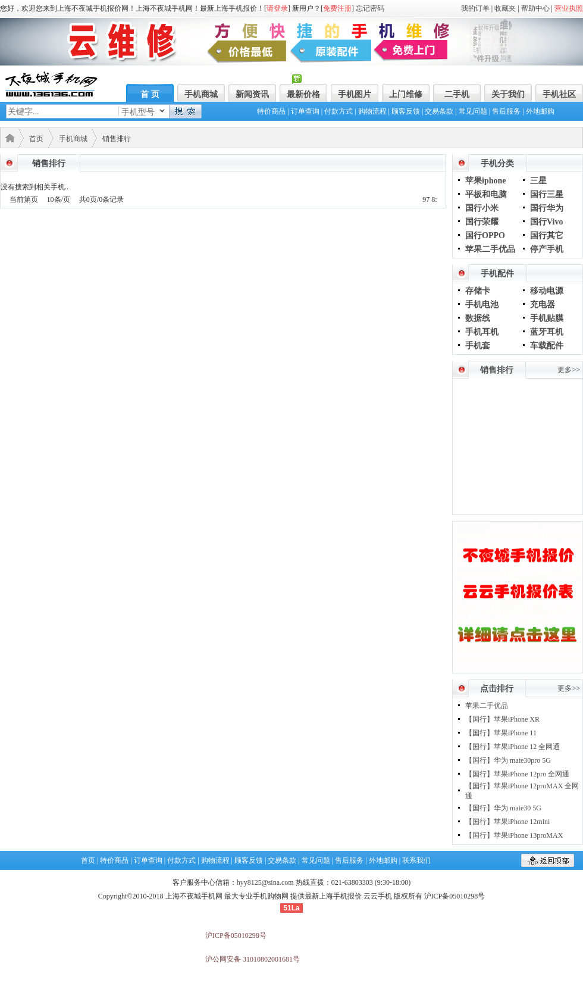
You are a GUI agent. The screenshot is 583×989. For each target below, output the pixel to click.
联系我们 (416, 860)
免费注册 (337, 8)
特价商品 (271, 111)
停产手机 (546, 249)
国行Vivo (546, 221)
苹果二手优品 (490, 249)
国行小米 (482, 208)
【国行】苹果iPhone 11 (501, 733)
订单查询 (305, 111)
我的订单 (475, 8)
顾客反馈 (405, 111)
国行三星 (546, 194)
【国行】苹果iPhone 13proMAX (514, 835)
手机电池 (482, 304)
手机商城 (201, 94)
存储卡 (477, 290)
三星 (538, 180)
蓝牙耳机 (546, 331)
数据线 (477, 318)
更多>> (568, 370)
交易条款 (439, 111)
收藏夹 (505, 8)
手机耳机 (482, 331)
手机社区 (559, 94)
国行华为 (546, 208)
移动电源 (546, 290)
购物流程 (372, 111)
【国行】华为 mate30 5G (503, 808)
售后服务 (506, 111)
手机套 (477, 345)
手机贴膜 (546, 318)
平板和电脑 (486, 194)
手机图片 (354, 94)
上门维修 (405, 94)
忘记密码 (370, 8)
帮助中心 (535, 8)
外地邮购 (540, 111)
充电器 (542, 304)
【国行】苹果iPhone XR (502, 719)
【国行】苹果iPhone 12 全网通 (512, 746)
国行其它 (546, 235)
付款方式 (338, 111)
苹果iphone (485, 180)
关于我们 (508, 94)
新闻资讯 (252, 94)
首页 (36, 139)
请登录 (277, 8)
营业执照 (568, 8)
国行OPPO (485, 235)
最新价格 (303, 94)
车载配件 (546, 345)
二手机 (456, 94)
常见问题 (473, 111)
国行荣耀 (482, 221)
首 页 (149, 94)
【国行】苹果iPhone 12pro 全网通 (517, 774)
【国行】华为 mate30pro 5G (508, 760)
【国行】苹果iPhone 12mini (507, 822)
